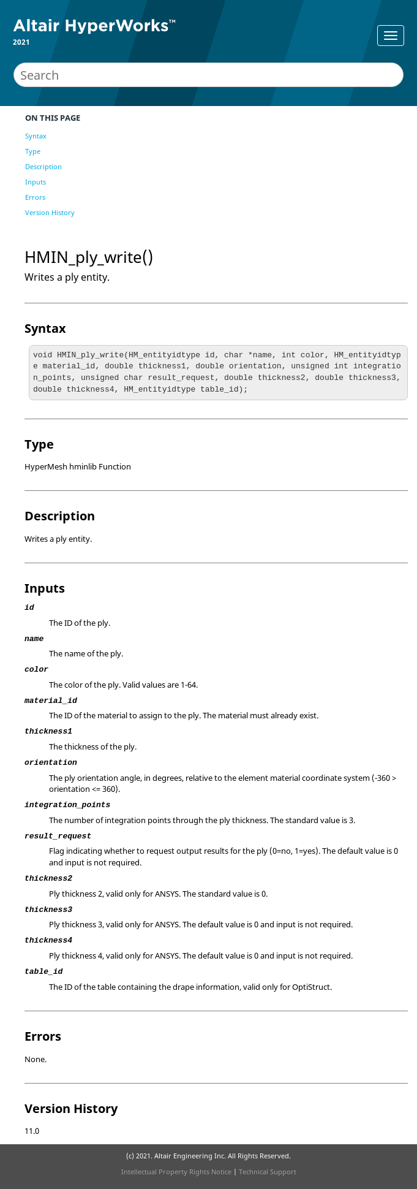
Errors (35, 197)
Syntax (36, 135)
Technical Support (267, 1171)
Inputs (35, 181)
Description (43, 166)
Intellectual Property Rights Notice (176, 1171)
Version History (50, 212)
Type (32, 151)
